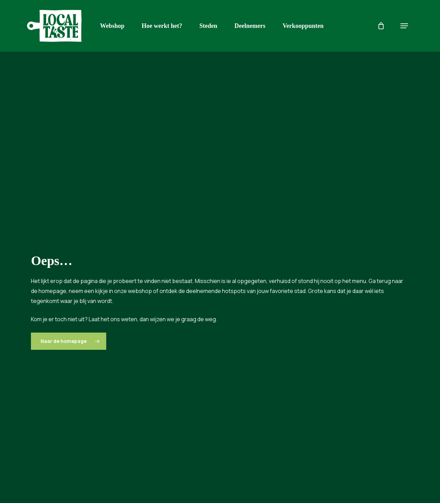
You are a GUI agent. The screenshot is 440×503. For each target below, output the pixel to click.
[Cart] (381, 26)
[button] (404, 26)
